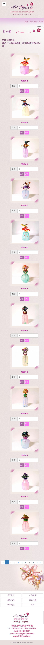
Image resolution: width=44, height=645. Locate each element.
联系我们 (10, 605)
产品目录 (33, 22)
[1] (27, 86)
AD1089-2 (24, 122)
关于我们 (10, 595)
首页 (26, 22)
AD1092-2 (24, 497)
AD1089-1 (24, 81)
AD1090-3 (24, 372)
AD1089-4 (24, 164)
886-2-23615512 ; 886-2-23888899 (24, 628)
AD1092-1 (24, 455)
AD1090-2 (24, 330)
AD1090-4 (24, 414)
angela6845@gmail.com (21, 636)
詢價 (21, 91)
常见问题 (32, 600)
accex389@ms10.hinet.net (24, 634)
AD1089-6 (24, 247)
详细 (26, 91)
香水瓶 (41, 22)
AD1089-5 (24, 206)
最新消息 (10, 600)
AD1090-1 (24, 289)
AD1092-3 (24, 538)
